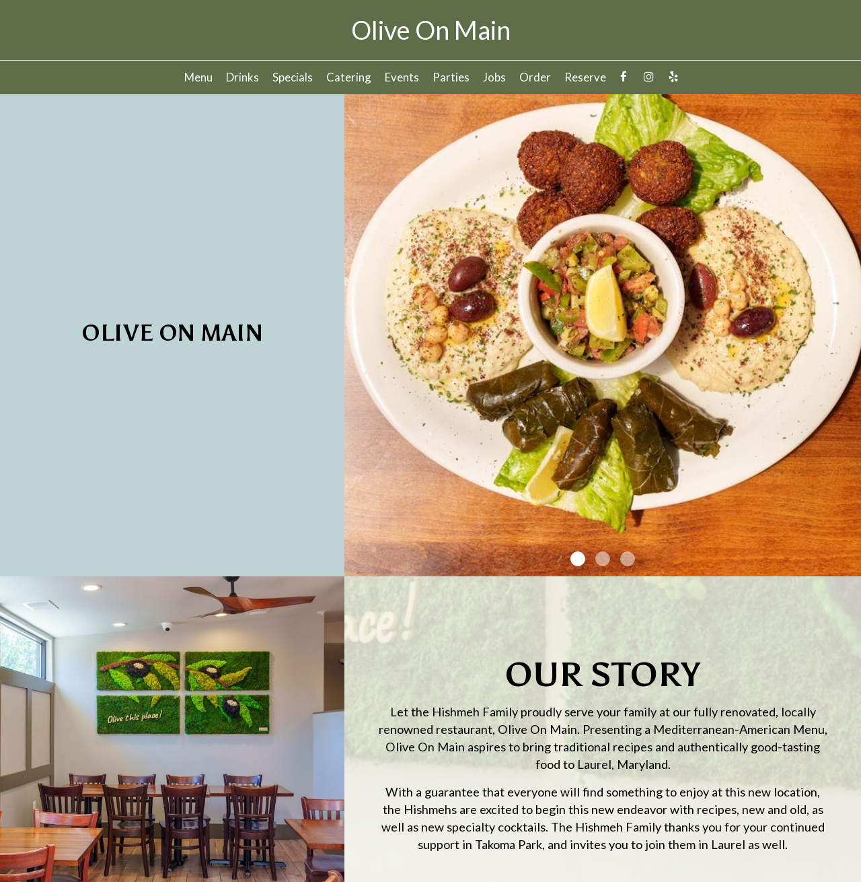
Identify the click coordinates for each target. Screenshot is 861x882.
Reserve (585, 77)
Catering (348, 77)
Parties (451, 77)
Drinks (242, 77)
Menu (198, 77)
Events (402, 77)
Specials (292, 77)
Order (535, 77)
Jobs (494, 77)
